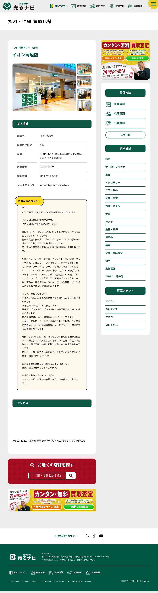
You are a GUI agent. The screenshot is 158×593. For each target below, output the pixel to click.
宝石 (107, 175)
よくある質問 (14, 583)
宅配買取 (115, 114)
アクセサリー (112, 183)
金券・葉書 (111, 198)
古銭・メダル (112, 206)
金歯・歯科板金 (114, 253)
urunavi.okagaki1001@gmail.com (57, 185)
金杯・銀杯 (111, 229)
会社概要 (39, 583)
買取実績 (135, 6)
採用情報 (100, 583)
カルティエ (111, 309)
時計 (107, 159)
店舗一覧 (125, 135)
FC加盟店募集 (88, 583)
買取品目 (116, 6)
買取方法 (97, 6)
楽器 (107, 245)
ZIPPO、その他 (114, 276)
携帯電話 (110, 269)
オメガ (109, 317)
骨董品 (109, 237)
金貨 (107, 214)
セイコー (110, 301)
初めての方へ (59, 6)
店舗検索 (78, 6)
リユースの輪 (51, 583)
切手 (107, 261)
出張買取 (115, 123)
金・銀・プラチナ (115, 167)
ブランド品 (111, 190)
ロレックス (111, 325)
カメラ (109, 222)
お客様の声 (28, 583)
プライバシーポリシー (69, 583)
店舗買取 (115, 104)
